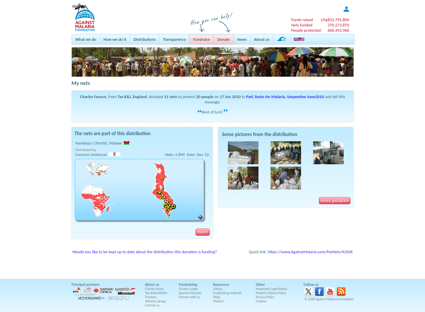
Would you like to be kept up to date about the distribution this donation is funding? (145, 251)
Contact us (152, 305)
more (202, 232)
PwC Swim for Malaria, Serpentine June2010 (285, 96)
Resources (221, 284)
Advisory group (155, 301)
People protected (306, 30)
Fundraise (201, 39)
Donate (223, 39)
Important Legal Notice (271, 289)
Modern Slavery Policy (271, 293)
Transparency (174, 39)
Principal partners (86, 284)
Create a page (188, 289)
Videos (218, 289)
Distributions (145, 39)
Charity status (154, 289)
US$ (335, 19)
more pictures (335, 200)
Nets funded (301, 25)
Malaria (218, 301)
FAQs (216, 297)
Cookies (261, 301)
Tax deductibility (156, 293)
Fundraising (188, 284)
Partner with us (189, 297)
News (242, 39)
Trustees (151, 297)
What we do (85, 39)
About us (261, 39)
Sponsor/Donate (190, 293)
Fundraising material (227, 293)
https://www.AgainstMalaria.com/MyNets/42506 (310, 251)
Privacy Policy (265, 297)
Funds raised (302, 19)
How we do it (115, 39)
